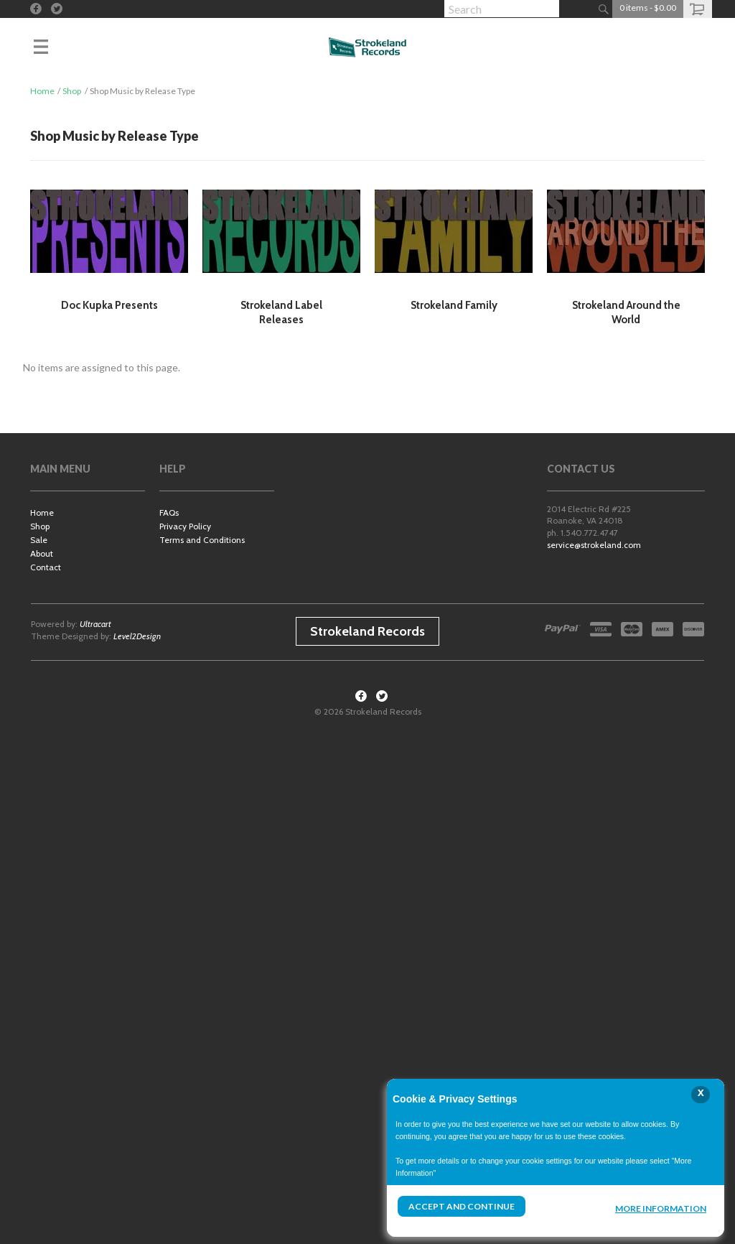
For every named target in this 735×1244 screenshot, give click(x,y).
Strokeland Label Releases (281, 312)
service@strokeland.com (594, 544)
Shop (71, 90)
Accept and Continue (461, 1206)
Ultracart (95, 623)
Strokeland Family (454, 305)
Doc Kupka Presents (109, 305)
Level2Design (137, 636)
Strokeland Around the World (626, 312)
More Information (660, 1208)
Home (42, 90)
